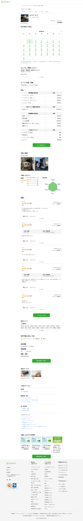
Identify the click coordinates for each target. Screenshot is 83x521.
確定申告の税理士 (34, 504)
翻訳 (45, 483)
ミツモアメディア (61, 472)
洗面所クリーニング (27, 422)
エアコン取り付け (27, 398)
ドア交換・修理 (34, 494)
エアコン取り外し (27, 401)
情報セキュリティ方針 (67, 513)
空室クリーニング (27, 418)
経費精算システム (48, 492)
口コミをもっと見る (41, 315)
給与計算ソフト (48, 490)
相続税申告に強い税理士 (36, 508)
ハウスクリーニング (27, 417)
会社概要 (8, 467)
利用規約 (13, 513)
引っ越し (25, 5)
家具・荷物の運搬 (34, 487)
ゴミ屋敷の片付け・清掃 (36, 492)
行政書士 (46, 469)
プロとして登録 (61, 484)
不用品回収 (25, 391)
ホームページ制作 (48, 478)
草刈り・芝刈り (34, 489)
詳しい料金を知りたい (41, 145)
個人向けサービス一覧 (62, 465)
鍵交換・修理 (26, 410)
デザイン (46, 481)
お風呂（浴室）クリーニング (29, 424)
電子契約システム (48, 495)
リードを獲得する (61, 486)
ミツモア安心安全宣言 (62, 474)
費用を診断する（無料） (41, 360)
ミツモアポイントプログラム (39, 515)
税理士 (32, 501)
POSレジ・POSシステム (50, 504)
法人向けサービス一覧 (62, 467)
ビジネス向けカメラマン (50, 467)
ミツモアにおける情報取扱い (33, 513)
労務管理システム (48, 499)
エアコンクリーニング (28, 420)
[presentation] (23, 12)
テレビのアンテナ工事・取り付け (30, 400)
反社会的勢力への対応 (56, 513)
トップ (22, 5)
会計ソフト (47, 485)
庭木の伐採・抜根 (34, 478)
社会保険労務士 (48, 471)
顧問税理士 (33, 506)
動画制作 (46, 476)
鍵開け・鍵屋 (26, 408)
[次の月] (61, 31)
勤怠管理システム (48, 488)
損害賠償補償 (61, 477)
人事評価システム (48, 497)
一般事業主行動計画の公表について (53, 515)
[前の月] (22, 31)
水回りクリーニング (27, 428)
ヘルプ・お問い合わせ (62, 470)
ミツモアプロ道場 (61, 488)
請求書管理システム (49, 502)
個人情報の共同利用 (27, 515)
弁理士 (46, 474)
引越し (32, 471)
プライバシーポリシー (20, 513)
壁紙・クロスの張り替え (36, 485)
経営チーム (8, 469)
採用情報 (8, 472)
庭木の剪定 (33, 476)
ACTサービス (30, 5)
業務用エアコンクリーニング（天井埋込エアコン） (35, 426)
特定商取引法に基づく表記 (45, 513)
